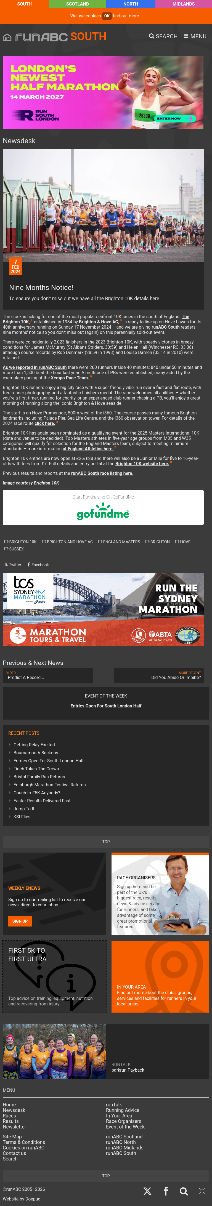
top (106, 842)
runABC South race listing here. (102, 473)
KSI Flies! (22, 816)
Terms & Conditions (24, 1142)
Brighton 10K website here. (142, 463)
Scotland (77, 4)
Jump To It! (25, 808)
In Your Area (119, 1116)
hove (182, 541)
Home (9, 1105)
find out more (126, 15)
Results (11, 1121)
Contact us (14, 1153)
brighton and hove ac (67, 541)
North (130, 4)
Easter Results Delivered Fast (42, 800)
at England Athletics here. (88, 448)
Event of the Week (125, 1127)
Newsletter (14, 1127)
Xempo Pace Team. (70, 377)
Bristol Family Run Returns (39, 776)
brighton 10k (20, 541)
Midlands (184, 4)
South (24, 4)
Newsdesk (14, 1110)
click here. (45, 423)
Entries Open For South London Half (49, 760)
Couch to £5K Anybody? (37, 792)
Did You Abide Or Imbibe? (158, 675)
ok (107, 16)
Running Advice (122, 1110)
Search (10, 1159)
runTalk (114, 1105)
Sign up (20, 921)
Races (9, 1116)
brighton (157, 541)
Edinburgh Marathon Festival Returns (50, 784)
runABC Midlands (125, 1148)
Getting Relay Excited (34, 744)
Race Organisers (123, 1121)
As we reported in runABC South (35, 367)
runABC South (121, 1153)
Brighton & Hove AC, (99, 321)
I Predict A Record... (48, 675)
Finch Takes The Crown (36, 768)
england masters (119, 541)
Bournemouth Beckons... (38, 752)
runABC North (121, 1142)
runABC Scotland (124, 1137)
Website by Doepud (22, 1199)
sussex (14, 549)
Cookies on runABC (23, 1148)
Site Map (12, 1137)
